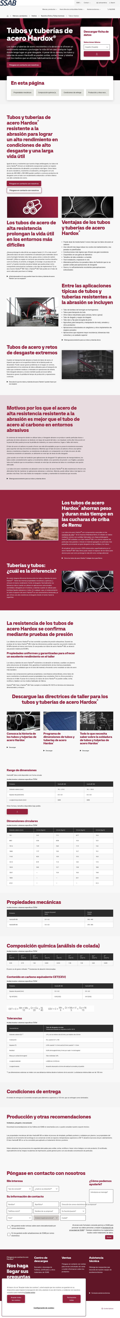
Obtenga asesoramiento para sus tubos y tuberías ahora (81, 340)
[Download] (17, 811)
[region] (44, 1298)
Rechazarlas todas (63, 1300)
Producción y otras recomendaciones (98, 93)
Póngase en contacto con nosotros (24, 65)
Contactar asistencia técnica (99, 1293)
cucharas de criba (68, 535)
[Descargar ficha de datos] (97, 54)
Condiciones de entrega (72, 93)
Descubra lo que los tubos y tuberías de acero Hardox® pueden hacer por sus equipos (31, 383)
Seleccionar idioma (92, 42)
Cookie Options (107, 1308)
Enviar (109, 1237)
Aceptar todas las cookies (25, 1300)
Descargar (11, 747)
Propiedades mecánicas (22, 93)
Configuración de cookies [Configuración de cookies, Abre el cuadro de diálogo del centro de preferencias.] (44, 1308)
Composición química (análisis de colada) (48, 93)
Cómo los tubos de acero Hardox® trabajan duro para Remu (82, 558)
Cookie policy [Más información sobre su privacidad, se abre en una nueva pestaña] (30, 1295)
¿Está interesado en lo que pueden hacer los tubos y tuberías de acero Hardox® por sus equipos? (31, 277)
